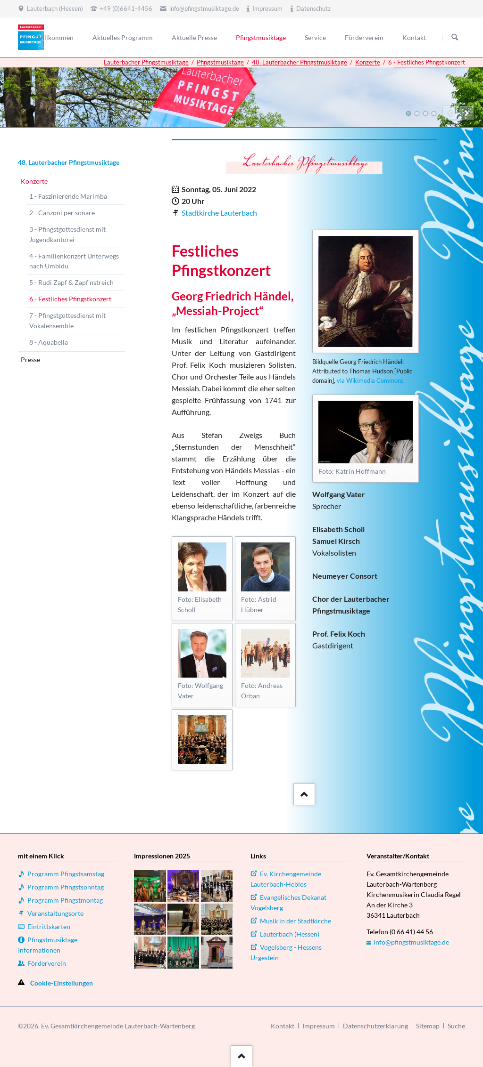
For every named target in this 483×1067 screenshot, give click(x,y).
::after (303, 792)
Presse (30, 360)
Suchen (454, 37)
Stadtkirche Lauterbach (219, 212)
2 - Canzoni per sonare (62, 213)
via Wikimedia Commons (370, 380)
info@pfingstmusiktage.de (411, 942)
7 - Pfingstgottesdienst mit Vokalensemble (67, 320)
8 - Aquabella (48, 342)
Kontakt (282, 1026)
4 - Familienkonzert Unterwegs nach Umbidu (74, 261)
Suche (456, 1026)
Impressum (318, 1026)
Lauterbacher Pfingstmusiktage (146, 62)
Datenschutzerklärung (375, 1026)
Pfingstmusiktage (220, 62)
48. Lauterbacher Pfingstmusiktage (299, 62)
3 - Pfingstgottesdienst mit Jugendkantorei (67, 234)
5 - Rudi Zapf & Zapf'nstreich (71, 282)
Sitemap (428, 1026)
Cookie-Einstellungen (61, 983)
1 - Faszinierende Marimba (68, 196)
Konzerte (367, 62)
